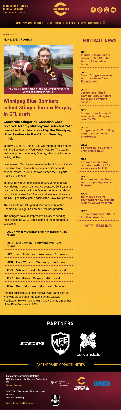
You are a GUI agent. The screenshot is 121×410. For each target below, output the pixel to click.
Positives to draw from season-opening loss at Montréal (96, 182)
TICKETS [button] (59, 23)
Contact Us (11, 385)
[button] (104, 23)
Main (5, 34)
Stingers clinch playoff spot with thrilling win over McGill (96, 116)
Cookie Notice (12, 403)
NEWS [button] (50, 23)
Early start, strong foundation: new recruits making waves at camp (97, 199)
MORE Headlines (98, 226)
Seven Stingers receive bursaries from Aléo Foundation (96, 78)
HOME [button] (18, 23)
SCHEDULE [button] (39, 23)
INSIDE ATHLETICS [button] (76, 23)
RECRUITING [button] (94, 23)
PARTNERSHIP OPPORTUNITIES (60, 365)
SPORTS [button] (27, 23)
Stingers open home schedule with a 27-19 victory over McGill (95, 165)
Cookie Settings (27, 403)
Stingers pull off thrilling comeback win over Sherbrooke (97, 133)
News (13, 34)
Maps (20, 385)
